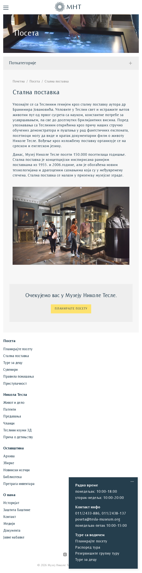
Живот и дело (13, 403)
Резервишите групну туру (97, 553)
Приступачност (15, 384)
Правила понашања (18, 377)
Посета (34, 81)
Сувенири (10, 370)
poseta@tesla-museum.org (97, 519)
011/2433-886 (87, 513)
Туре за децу (12, 363)
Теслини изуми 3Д (17, 430)
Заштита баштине (16, 510)
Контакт (9, 517)
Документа (11, 531)
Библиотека (12, 477)
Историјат (11, 503)
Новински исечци (16, 470)
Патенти (9, 409)
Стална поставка (57, 81)
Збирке (8, 463)
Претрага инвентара (19, 484)
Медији (9, 524)
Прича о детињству (18, 437)
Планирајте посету (71, 308)
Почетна (19, 81)
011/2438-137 (114, 513)
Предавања (12, 416)
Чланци (9, 423)
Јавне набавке (13, 537)
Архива (9, 456)
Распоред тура (87, 547)
